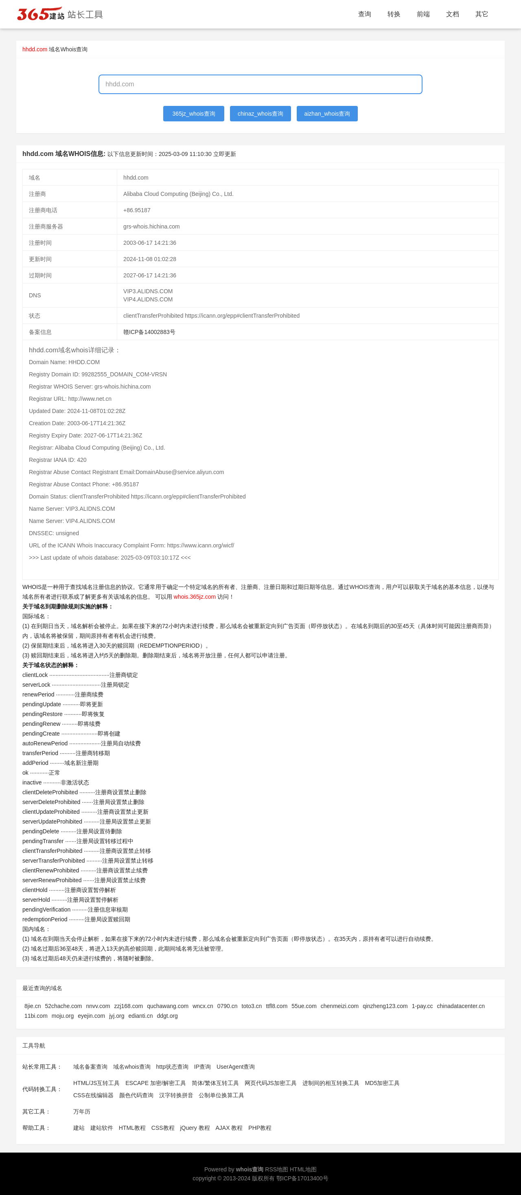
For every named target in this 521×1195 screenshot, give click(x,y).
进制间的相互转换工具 (330, 1083)
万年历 (81, 1111)
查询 (364, 14)
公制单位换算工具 (221, 1095)
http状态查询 (172, 1066)
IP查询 (202, 1066)
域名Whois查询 (68, 49)
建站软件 (101, 1128)
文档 (452, 14)
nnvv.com (98, 1006)
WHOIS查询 (364, 587)
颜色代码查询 (136, 1095)
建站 (79, 1128)
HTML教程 (132, 1128)
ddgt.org (167, 1016)
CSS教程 (163, 1128)
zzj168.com (128, 1006)
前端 (423, 14)
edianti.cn (141, 1016)
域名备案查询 (90, 1066)
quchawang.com (167, 1006)
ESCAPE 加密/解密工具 (155, 1083)
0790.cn (227, 1006)
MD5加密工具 (382, 1083)
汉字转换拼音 (176, 1095)
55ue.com (303, 1006)
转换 (394, 14)
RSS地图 (276, 1169)
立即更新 (224, 154)
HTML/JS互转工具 (96, 1083)
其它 (481, 14)
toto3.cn (252, 1006)
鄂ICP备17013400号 (302, 1178)
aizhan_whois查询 (327, 113)
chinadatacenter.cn (461, 1006)
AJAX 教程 (229, 1128)
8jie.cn (32, 1006)
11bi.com (36, 1016)
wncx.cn (203, 1006)
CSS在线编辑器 (93, 1095)
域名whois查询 (132, 1066)
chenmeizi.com (340, 1006)
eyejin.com (91, 1016)
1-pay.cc (422, 1006)
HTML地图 (303, 1169)
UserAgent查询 (236, 1066)
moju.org (63, 1016)
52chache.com (63, 1006)
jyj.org (116, 1016)
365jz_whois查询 (194, 113)
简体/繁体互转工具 (215, 1083)
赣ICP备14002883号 (149, 332)
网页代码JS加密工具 (271, 1083)
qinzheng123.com (385, 1006)
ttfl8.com (276, 1006)
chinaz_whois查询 (260, 113)
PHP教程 (259, 1128)
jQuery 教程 (195, 1128)
